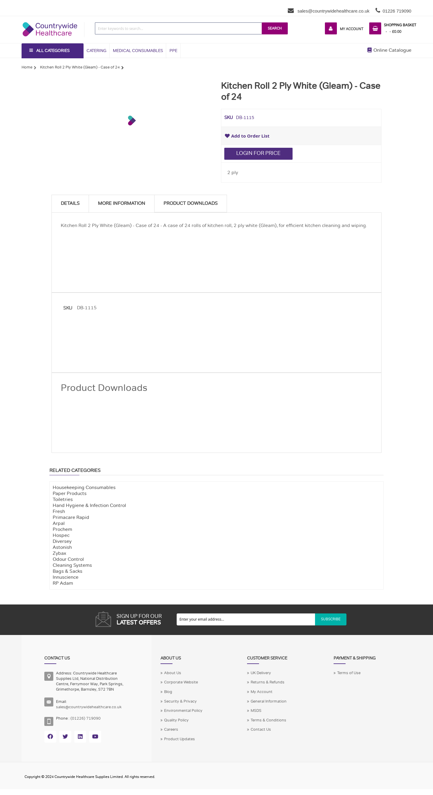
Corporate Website (181, 682)
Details (70, 203)
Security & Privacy (180, 701)
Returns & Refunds (267, 682)
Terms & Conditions (268, 720)
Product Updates (179, 739)
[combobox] (178, 28)
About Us (172, 673)
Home (27, 67)
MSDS (256, 710)
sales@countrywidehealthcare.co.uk (333, 10)
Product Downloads (190, 203)
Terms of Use (349, 673)
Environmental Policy (183, 710)
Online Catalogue (389, 50)
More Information (121, 203)
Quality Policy (176, 720)
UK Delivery (261, 673)
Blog (168, 691)
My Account (351, 29)
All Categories (52, 50)
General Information (269, 701)
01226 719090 (397, 10)
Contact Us (261, 729)
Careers (171, 729)
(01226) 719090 (85, 718)
